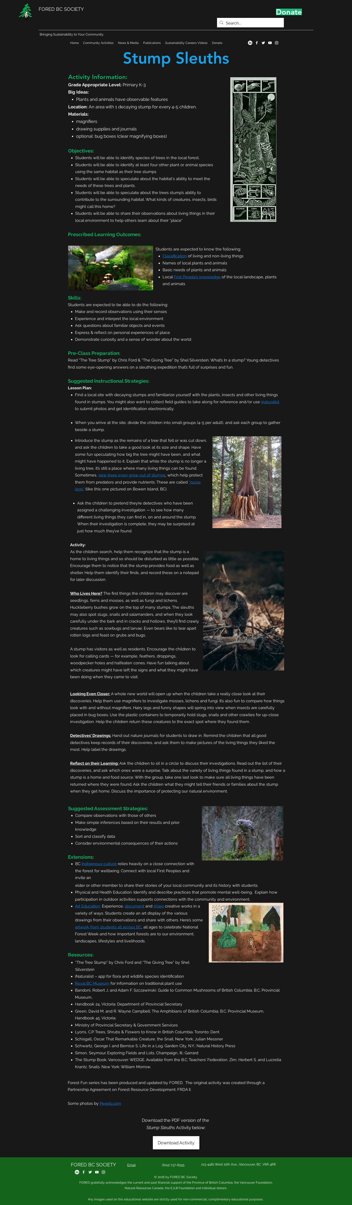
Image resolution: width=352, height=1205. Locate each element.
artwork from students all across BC (108, 927)
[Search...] (250, 23)
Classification (175, 256)
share (159, 906)
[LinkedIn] (250, 43)
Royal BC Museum (92, 983)
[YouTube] (270, 43)
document (134, 906)
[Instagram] (276, 43)
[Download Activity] (176, 1142)
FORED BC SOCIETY (61, 9)
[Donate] (289, 12)
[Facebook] (257, 43)
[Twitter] (263, 43)
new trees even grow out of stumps (131, 475)
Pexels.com (110, 1103)
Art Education (87, 906)
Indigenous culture (99, 863)
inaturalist (270, 401)
